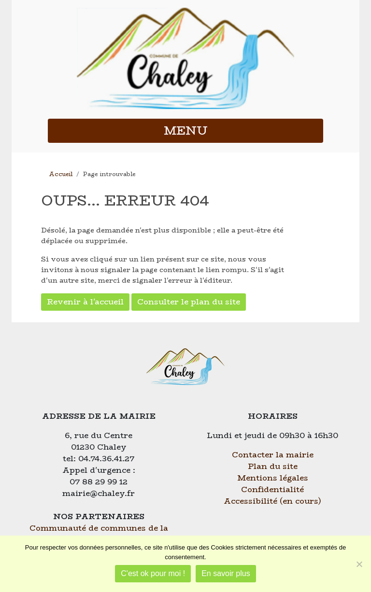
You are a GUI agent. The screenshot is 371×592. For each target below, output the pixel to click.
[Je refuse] (359, 564)
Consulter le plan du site (188, 302)
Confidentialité (272, 489)
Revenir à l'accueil (85, 302)
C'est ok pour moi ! (153, 573)
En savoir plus (225, 573)
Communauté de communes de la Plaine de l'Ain (98, 534)
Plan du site (273, 466)
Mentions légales (272, 478)
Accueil (60, 174)
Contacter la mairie (273, 455)
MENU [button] (186, 130)
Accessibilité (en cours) (272, 501)
